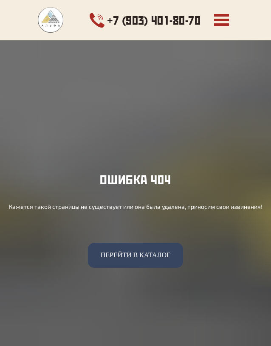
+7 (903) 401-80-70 (153, 20)
